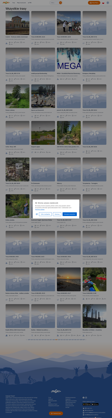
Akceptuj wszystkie (69, 214)
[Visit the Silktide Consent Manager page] (37, 214)
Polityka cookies (39, 209)
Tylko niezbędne (45, 214)
